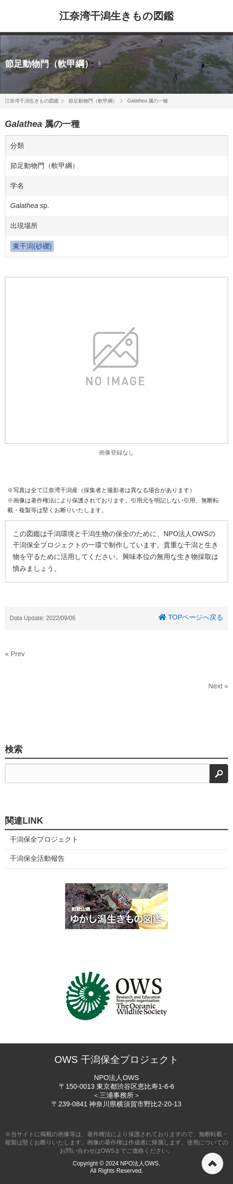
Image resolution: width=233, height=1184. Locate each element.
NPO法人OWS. (140, 1163)
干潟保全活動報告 (37, 858)
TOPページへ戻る (191, 617)
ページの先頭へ (212, 1163)
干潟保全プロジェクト (44, 839)
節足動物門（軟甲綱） (49, 64)
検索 (14, 749)
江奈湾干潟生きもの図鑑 (116, 15)
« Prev (14, 654)
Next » (218, 686)
